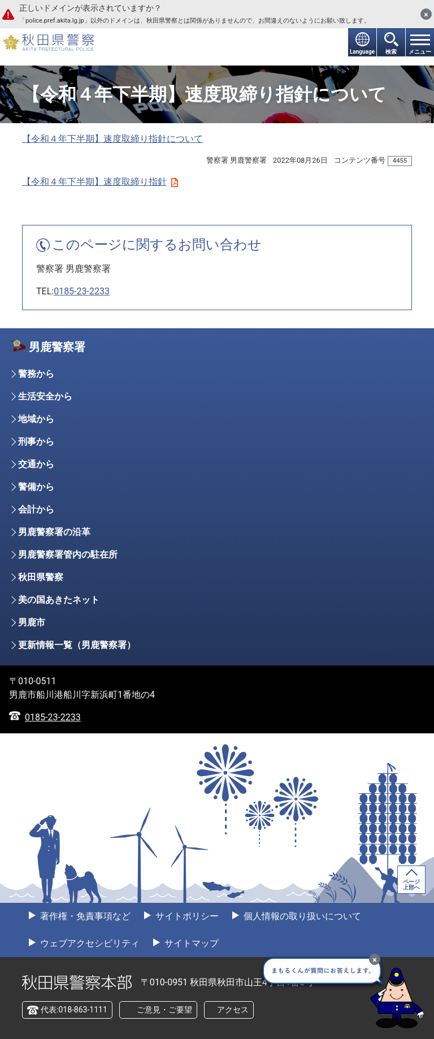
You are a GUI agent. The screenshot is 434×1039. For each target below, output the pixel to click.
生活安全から (45, 396)
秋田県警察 (40, 577)
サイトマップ (190, 943)
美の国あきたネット (58, 599)
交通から (36, 464)
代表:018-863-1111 (74, 1009)
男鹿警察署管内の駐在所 (68, 554)
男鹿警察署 (57, 347)
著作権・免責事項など (84, 916)
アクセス (233, 1009)
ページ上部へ (411, 884)
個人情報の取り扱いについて (301, 916)
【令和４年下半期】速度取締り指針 (100, 181)
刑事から (36, 441)
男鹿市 (31, 622)
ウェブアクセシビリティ (89, 943)
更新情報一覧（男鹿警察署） (77, 645)
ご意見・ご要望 (164, 1009)
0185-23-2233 (82, 291)
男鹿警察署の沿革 (54, 532)
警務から (36, 373)
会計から (36, 509)
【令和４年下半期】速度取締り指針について (112, 138)
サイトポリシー (186, 916)
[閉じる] (426, 14)
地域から (36, 419)
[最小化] (374, 959)
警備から (36, 486)
